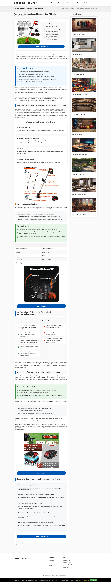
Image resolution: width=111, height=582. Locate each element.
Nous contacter (67, 567)
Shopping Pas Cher (21, 558)
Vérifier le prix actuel (41, 46)
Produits (55, 3)
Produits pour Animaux (79, 114)
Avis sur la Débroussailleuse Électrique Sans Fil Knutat (35, 14)
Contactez (81, 3)
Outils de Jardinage (78, 174)
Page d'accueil (45, 3)
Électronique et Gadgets (79, 154)
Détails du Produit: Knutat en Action (54, 29)
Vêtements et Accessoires (80, 34)
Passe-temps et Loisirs (79, 214)
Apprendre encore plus (84, 580)
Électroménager (77, 54)
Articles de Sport (77, 134)
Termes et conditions (68, 565)
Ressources (64, 3)
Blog (73, 3)
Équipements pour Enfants (80, 94)
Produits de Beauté (78, 74)
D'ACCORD (93, 580)
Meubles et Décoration (79, 194)
